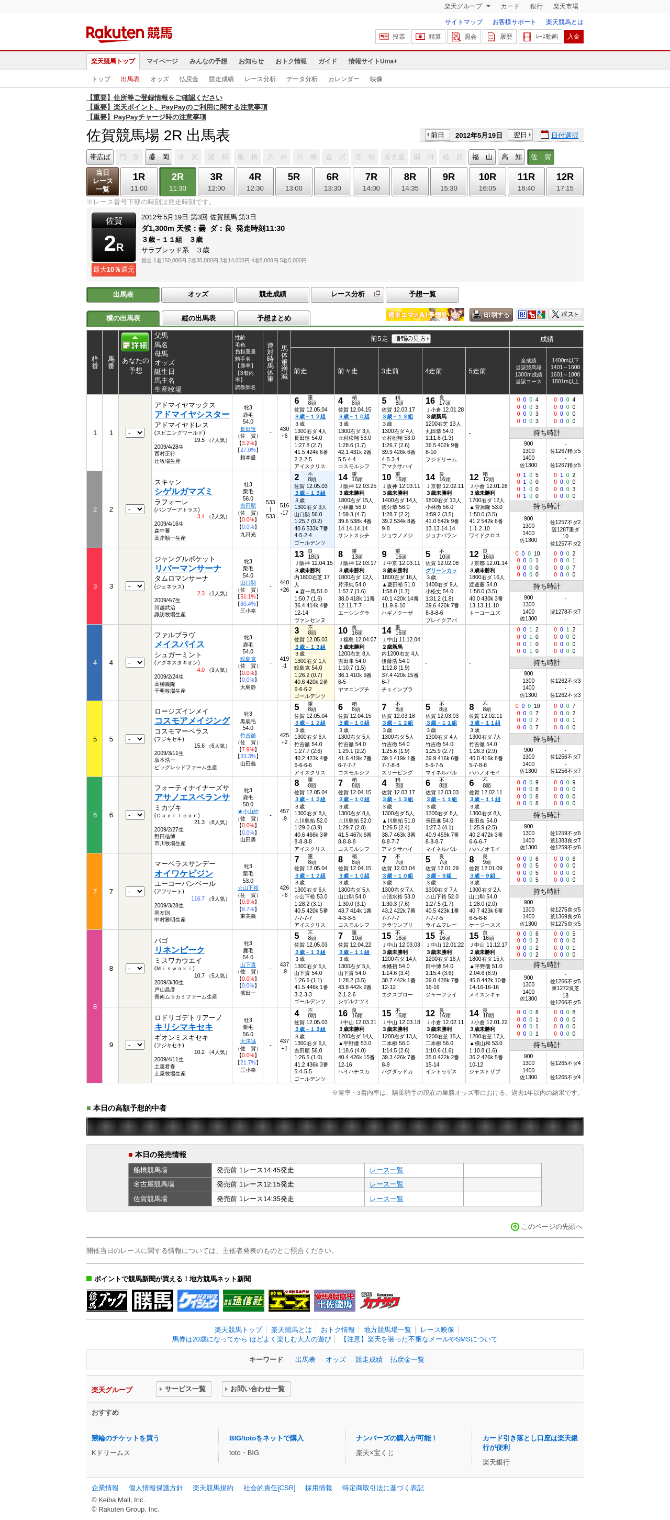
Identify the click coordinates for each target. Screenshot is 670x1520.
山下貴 (248, 965)
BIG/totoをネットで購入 (266, 1438)
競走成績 (221, 79)
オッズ (159, 79)
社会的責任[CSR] (269, 1488)
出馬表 (130, 79)
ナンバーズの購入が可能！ (397, 1438)
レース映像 (437, 1330)
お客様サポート (515, 22)
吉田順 (248, 505)
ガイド (327, 61)
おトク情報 (291, 61)
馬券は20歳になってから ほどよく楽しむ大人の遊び (251, 1339)
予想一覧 (422, 294)
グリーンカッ (441, 570)
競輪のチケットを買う (126, 1438)
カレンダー (344, 79)
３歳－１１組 (441, 723)
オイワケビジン (183, 873)
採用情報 (318, 1488)
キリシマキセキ (183, 1027)
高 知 (511, 157)
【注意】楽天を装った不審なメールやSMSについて (419, 1339)
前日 (437, 135)
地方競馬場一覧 (387, 1330)
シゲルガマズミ (183, 491)
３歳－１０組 (354, 416)
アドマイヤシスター (192, 414)
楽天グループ (464, 6)
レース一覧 (387, 1170)
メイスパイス (179, 644)
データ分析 (302, 79)
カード (510, 6)
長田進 (248, 429)
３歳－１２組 (310, 416)
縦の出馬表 (199, 318)
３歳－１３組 (397, 416)
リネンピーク (179, 950)
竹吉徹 (248, 735)
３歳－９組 (441, 876)
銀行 (536, 6)
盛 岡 (159, 157)
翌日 (520, 135)
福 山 (482, 157)
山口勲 (248, 582)
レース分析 (260, 79)
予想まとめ (274, 318)
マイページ (162, 61)
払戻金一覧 (407, 1359)
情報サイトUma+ (373, 61)
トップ (101, 79)
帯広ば (100, 157)
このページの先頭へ (552, 1226)
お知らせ (251, 61)
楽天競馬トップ (113, 61)
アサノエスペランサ (192, 797)
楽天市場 (565, 6)
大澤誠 (248, 1041)
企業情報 (105, 1488)
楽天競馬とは (565, 22)
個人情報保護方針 (156, 1488)
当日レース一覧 (103, 181)
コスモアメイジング (192, 720)
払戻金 (189, 79)
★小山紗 (248, 811)
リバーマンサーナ (187, 568)
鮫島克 (248, 659)
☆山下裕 (248, 888)
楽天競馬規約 (213, 1488)
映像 (376, 79)
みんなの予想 (208, 61)
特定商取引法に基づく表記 (383, 1488)
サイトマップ (464, 22)
